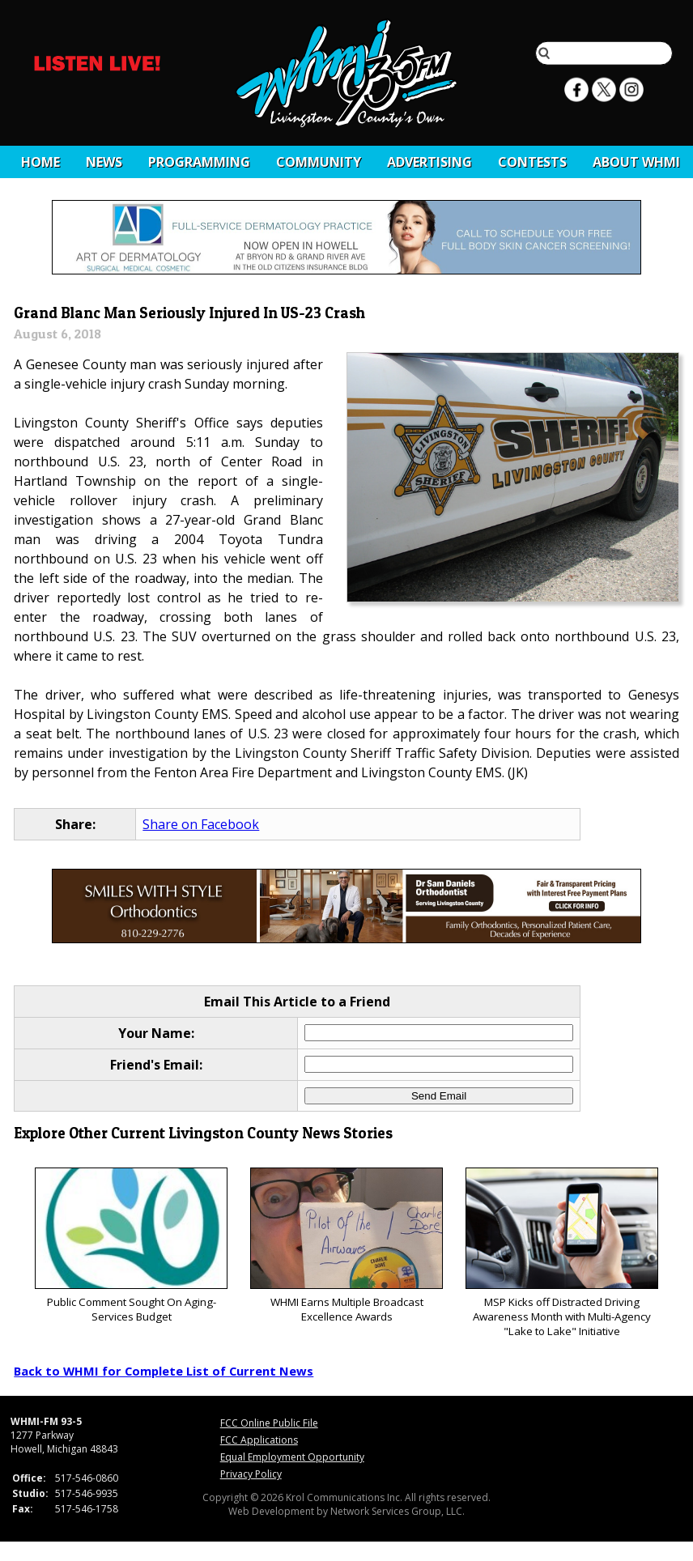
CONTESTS (532, 162)
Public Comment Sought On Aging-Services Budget (131, 1246)
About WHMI (636, 162)
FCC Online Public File (269, 1423)
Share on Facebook (200, 824)
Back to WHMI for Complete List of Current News (163, 1371)
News (104, 162)
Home (40, 162)
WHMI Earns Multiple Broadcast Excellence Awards (346, 1246)
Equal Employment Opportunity (292, 1457)
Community (318, 162)
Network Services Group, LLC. (397, 1511)
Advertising (429, 162)
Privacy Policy (251, 1474)
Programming (199, 162)
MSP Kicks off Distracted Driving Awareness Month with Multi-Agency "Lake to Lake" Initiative (561, 1253)
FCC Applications (259, 1440)
